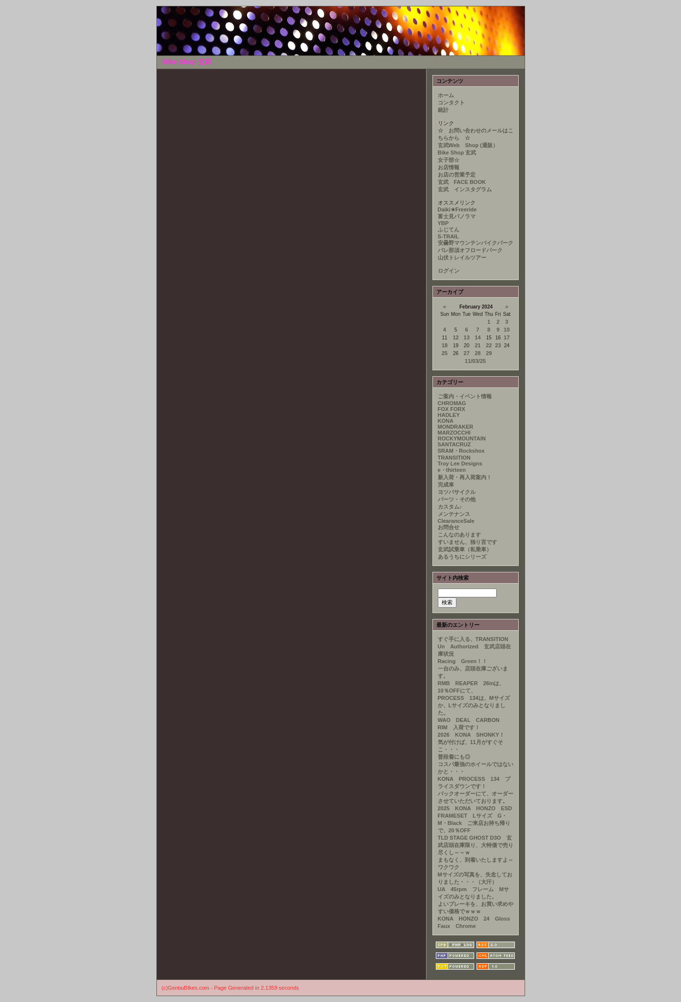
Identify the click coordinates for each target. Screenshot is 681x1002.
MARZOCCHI (454, 433)
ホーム (446, 95)
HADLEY (449, 415)
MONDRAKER (456, 427)
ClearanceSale (456, 521)
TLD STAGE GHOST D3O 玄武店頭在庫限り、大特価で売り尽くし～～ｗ (475, 845)
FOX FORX (451, 409)
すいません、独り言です (467, 542)
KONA (446, 421)
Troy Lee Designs (460, 463)
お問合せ (448, 527)
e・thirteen (452, 470)
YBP (443, 223)
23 (498, 345)
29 (489, 353)
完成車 (446, 485)
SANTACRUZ (454, 444)
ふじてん (448, 229)
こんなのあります (459, 535)
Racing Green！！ (462, 661)
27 (467, 353)
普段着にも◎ (454, 757)
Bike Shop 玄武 (457, 152)
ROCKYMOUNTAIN (462, 438)
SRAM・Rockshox (461, 451)
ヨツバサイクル (457, 492)
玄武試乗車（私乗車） (465, 549)
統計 (443, 110)
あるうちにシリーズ (462, 557)
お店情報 (448, 167)
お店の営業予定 (457, 175)
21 (477, 345)
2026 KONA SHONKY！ (471, 735)
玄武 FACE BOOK (462, 182)
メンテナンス (454, 514)
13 (467, 337)
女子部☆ (448, 160)
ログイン (448, 271)
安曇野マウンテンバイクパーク (475, 243)
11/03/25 (475, 361)
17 (506, 337)
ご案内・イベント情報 (465, 396)
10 (506, 330)
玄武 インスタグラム (465, 189)
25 (445, 353)
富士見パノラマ (457, 216)
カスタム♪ (450, 507)
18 (445, 345)
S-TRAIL (448, 236)
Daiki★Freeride (457, 209)
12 (455, 337)
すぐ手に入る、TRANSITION (473, 639)
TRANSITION (454, 458)
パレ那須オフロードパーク (470, 250)
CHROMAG (452, 403)
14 (477, 337)
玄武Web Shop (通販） (468, 145)
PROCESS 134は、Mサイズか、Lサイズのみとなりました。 (474, 705)
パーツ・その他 (457, 499)
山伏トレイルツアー (462, 257)
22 (489, 345)
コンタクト (451, 102)
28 (477, 353)
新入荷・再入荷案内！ (465, 477)
